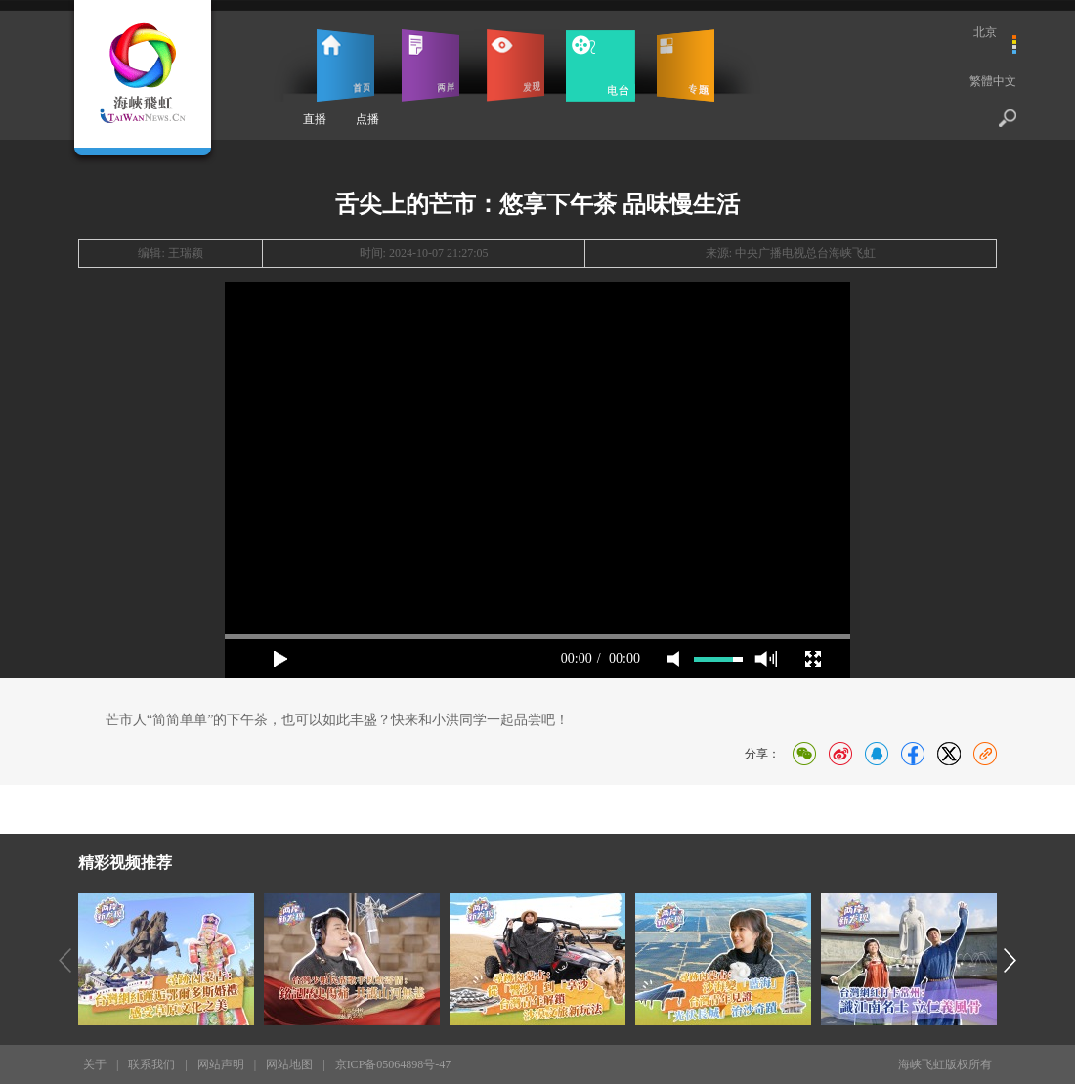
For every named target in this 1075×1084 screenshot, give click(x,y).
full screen (813, 659)
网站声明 (220, 1064)
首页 (345, 65)
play (280, 659)
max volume (765, 659)
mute (673, 659)
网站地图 (289, 1064)
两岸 (430, 65)
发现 (515, 65)
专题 (685, 65)
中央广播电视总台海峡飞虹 (805, 253)
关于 (95, 1064)
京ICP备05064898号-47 (393, 1064)
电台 (600, 65)
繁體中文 (992, 81)
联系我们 (151, 1064)
